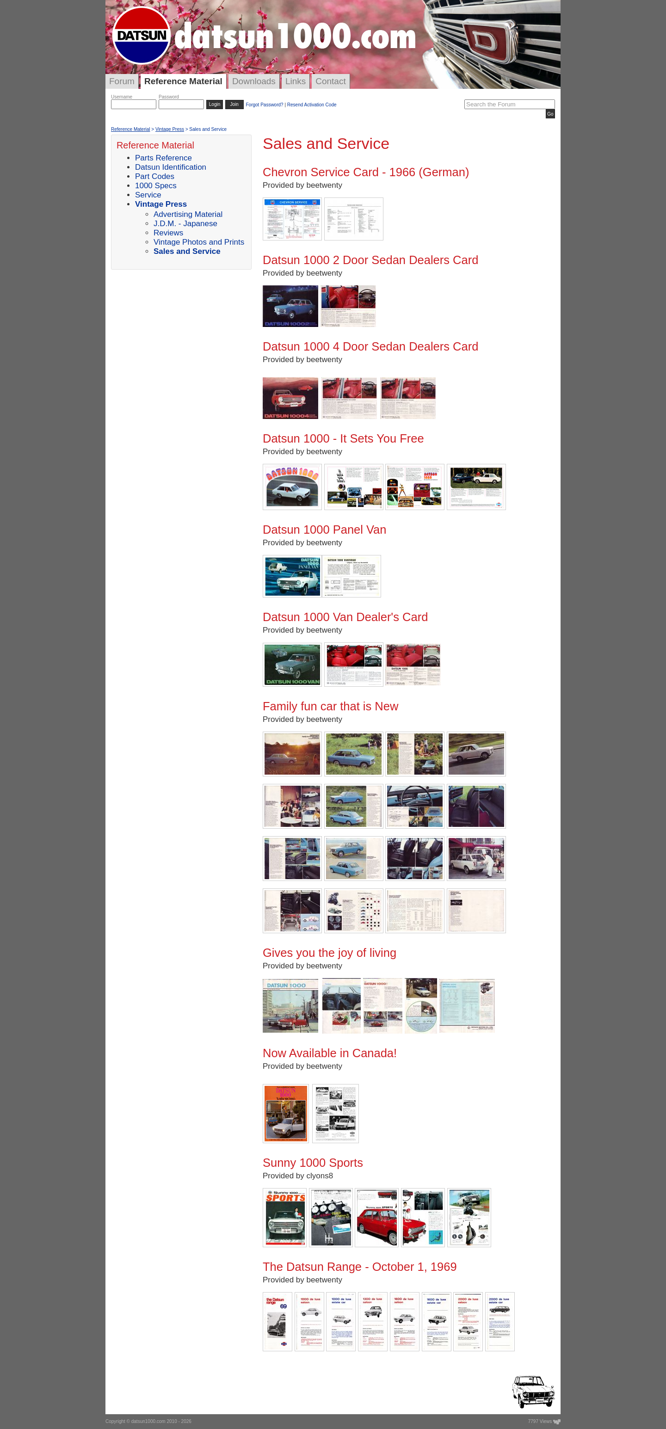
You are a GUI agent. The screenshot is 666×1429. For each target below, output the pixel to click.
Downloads (254, 81)
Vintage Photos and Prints (199, 242)
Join (234, 104)
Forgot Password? (264, 104)
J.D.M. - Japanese (185, 223)
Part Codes (154, 176)
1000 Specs (156, 185)
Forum (122, 81)
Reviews (168, 232)
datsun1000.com (148, 1421)
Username (121, 96)
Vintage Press (169, 129)
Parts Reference (163, 158)
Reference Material (183, 81)
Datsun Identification (170, 167)
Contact (330, 81)
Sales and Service (187, 251)
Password (169, 96)
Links (295, 81)
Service (148, 195)
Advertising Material (188, 214)
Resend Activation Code (312, 104)
